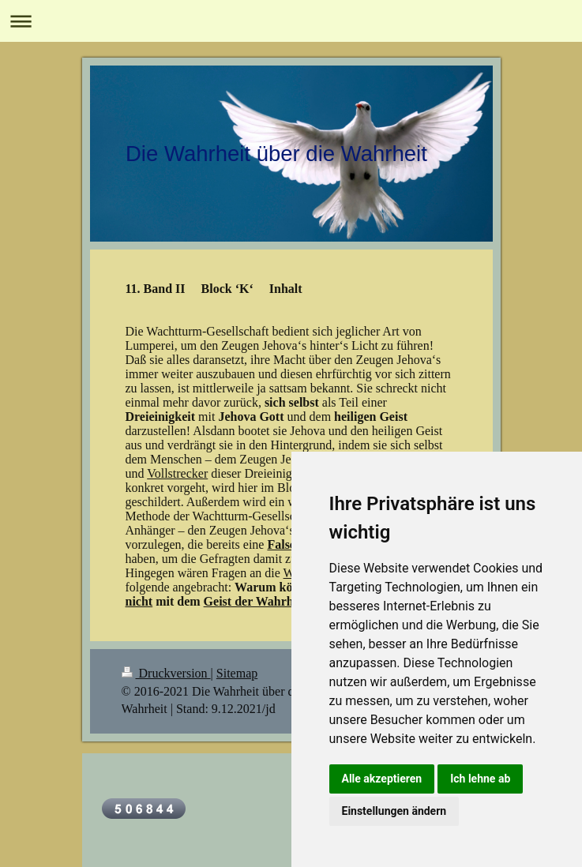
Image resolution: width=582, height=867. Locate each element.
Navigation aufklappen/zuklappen (291, 21)
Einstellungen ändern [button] (394, 811)
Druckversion (166, 673)
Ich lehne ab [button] (480, 778)
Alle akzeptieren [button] (382, 778)
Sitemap (236, 673)
